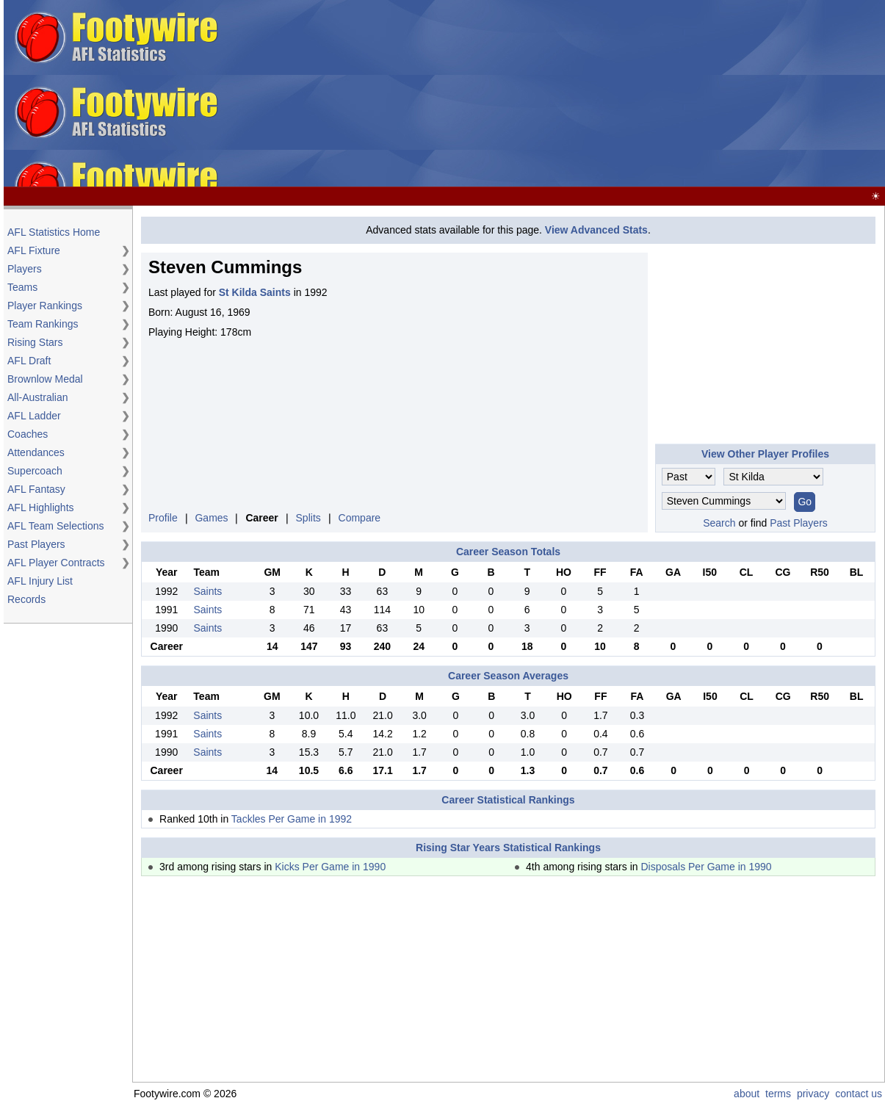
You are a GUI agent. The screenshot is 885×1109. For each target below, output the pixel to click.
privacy (813, 1093)
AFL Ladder (34, 416)
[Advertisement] (554, 94)
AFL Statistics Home (53, 232)
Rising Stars (34, 342)
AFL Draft (29, 360)
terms (778, 1093)
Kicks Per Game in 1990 (330, 867)
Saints (207, 591)
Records (26, 599)
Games (211, 518)
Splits (308, 518)
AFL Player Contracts (56, 562)
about (746, 1093)
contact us (858, 1093)
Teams (22, 287)
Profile (163, 518)
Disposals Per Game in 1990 (705, 867)
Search (719, 523)
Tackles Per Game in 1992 (291, 819)
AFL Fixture (33, 250)
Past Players (36, 544)
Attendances (36, 452)
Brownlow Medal (45, 379)
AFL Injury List (40, 581)
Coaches (27, 434)
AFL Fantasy (36, 489)
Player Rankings (44, 305)
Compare (360, 518)
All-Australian (37, 397)
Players (24, 269)
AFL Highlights (40, 507)
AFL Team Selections (55, 526)
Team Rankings (43, 324)
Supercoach (34, 471)
